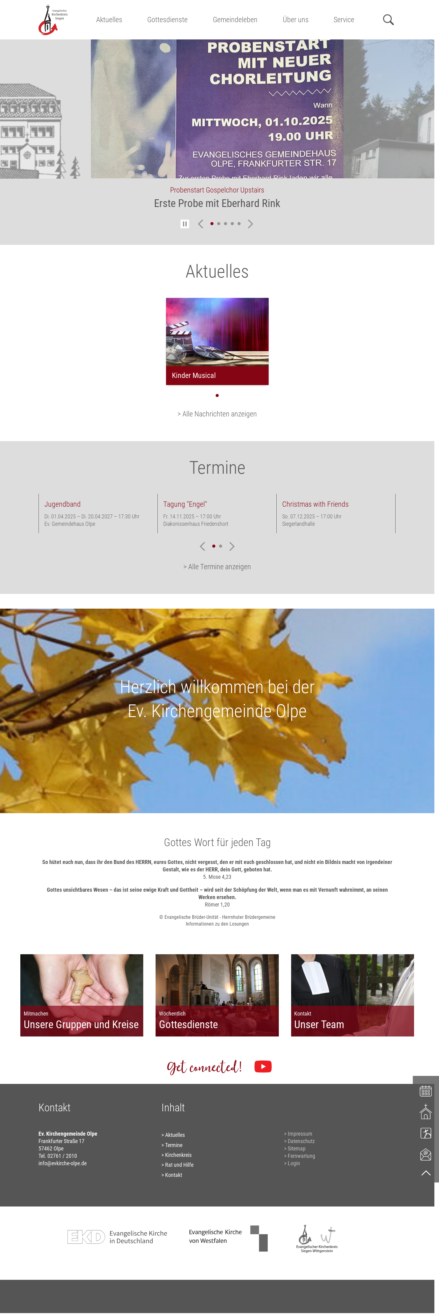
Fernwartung (301, 1156)
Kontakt (173, 1175)
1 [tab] (211, 223)
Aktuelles (109, 19)
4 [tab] (232, 223)
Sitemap (297, 1148)
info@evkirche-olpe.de (63, 1163)
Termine (173, 1145)
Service (344, 19)
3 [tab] (225, 223)
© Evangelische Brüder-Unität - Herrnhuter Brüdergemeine (217, 917)
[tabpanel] (217, 128)
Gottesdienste (167, 19)
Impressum (300, 1133)
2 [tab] (218, 223)
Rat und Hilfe (179, 1165)
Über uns (296, 19)
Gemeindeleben (235, 19)
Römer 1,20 (217, 904)
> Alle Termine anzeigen (217, 566)
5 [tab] (239, 223)
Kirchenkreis (178, 1155)
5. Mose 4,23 (217, 877)
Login (294, 1163)
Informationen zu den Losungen (217, 924)
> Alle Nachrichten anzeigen (217, 414)
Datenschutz (301, 1141)
